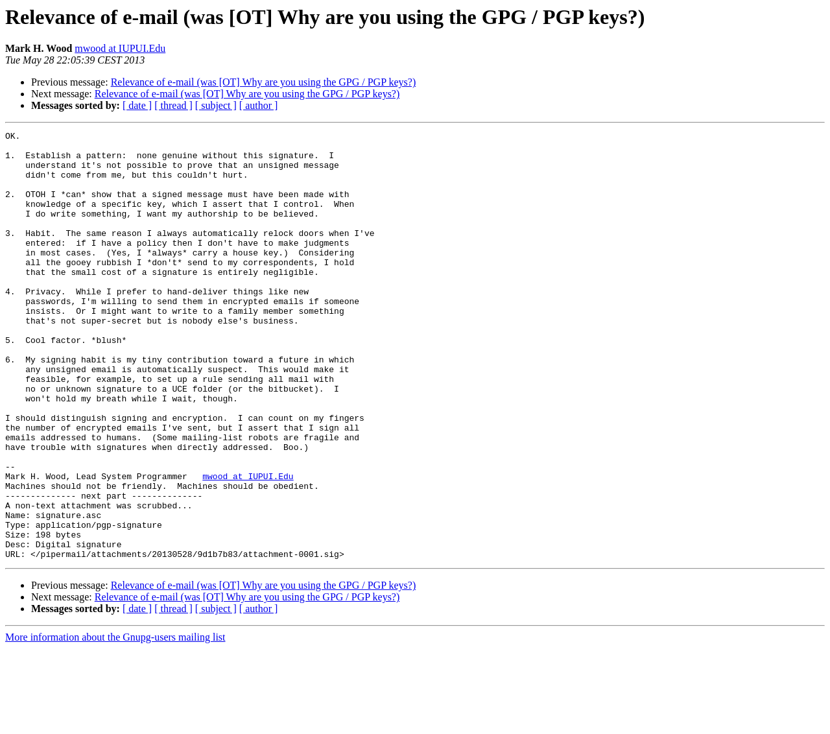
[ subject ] (216, 105)
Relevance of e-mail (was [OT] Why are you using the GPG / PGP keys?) (263, 82)
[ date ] (137, 105)
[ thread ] (173, 105)
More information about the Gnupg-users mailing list (115, 722)
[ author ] (258, 105)
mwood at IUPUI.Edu (120, 48)
